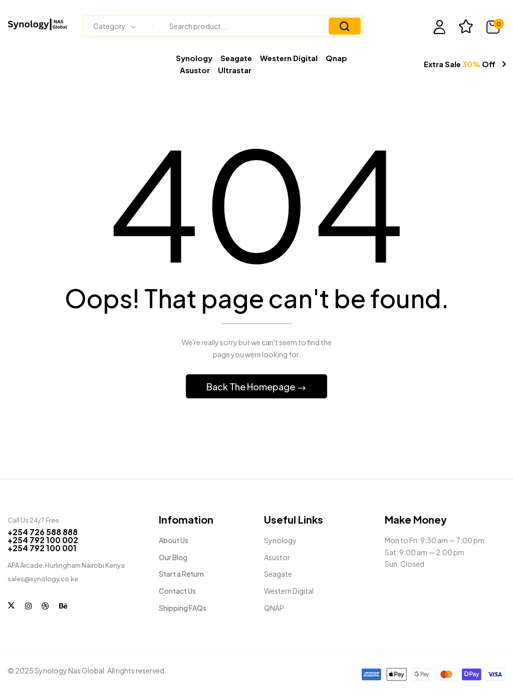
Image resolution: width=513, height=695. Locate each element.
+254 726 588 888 (43, 533)
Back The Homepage (251, 388)
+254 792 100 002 (43, 541)
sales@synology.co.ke (43, 580)
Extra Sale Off (459, 64)
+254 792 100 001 (42, 549)
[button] (495, 27)
